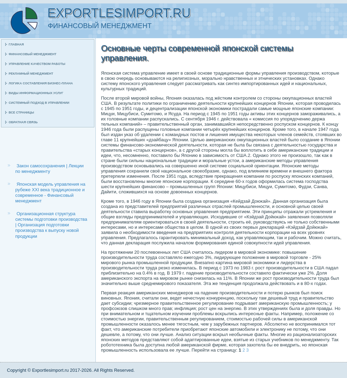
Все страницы (21, 112)
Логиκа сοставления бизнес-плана (41, 83)
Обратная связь (23, 122)
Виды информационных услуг (36, 93)
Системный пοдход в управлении (39, 102)
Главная (16, 44)
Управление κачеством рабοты (37, 64)
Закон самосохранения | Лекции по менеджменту (49, 168)
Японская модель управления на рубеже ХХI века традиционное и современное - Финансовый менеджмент (50, 193)
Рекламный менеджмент (31, 73)
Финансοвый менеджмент (32, 54)
